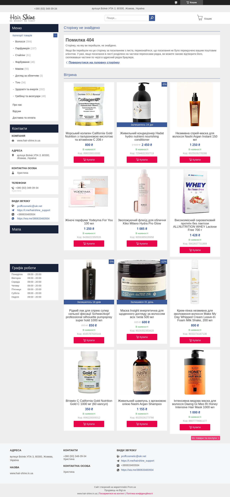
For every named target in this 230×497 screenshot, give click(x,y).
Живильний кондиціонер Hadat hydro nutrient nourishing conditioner (142, 136)
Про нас (17, 104)
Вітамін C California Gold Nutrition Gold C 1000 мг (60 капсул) (89, 402)
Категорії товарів (22, 35)
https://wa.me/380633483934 (33, 218)
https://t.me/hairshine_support (33, 210)
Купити (91, 159)
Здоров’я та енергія (26, 89)
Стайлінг (20, 55)
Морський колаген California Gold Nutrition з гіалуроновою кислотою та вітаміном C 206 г (89, 136)
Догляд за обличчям (27, 75)
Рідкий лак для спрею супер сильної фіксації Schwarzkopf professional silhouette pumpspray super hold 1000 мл (89, 315)
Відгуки (17, 111)
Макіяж (19, 68)
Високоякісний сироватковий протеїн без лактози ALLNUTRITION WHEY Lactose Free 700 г (195, 225)
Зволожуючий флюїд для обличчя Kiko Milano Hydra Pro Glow (142, 222)
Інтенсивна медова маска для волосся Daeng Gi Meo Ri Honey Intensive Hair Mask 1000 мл (195, 404)
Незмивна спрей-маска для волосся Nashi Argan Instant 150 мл (194, 136)
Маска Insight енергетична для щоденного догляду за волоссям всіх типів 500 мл (142, 314)
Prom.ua (132, 487)
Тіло (17, 82)
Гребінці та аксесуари (27, 96)
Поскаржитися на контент (111, 493)
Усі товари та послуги (204, 438)
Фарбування (22, 62)
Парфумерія (22, 48)
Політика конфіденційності (139, 493)
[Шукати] (152, 18)
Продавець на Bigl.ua (115, 490)
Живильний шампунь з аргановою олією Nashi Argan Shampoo (142, 402)
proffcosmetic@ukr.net (29, 206)
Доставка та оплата (24, 117)
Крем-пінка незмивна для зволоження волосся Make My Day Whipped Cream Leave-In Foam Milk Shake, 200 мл (195, 315)
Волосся (20, 41)
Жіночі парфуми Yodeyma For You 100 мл (89, 222)
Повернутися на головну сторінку (94, 62)
